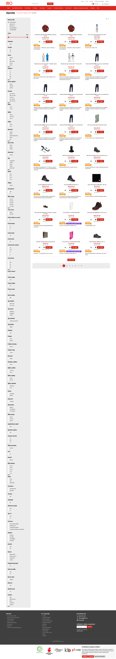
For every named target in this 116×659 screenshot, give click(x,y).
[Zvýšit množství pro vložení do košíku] (44, 41)
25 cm (11, 338)
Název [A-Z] (12, 24)
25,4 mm (11, 418)
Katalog (25, 13)
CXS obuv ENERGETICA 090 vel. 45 (45, 184)
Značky (43, 634)
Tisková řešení (45, 630)
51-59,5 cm (12, 385)
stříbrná (11, 579)
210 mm (11, 448)
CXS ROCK (12, 540)
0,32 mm (11, 200)
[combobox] (107, 19)
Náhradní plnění (45, 629)
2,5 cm (11, 465)
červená (11, 85)
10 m (11, 174)
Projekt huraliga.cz (11, 619)
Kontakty (44, 615)
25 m (11, 175)
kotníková (12, 311)
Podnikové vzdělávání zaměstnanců (14, 627)
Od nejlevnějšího (13, 27)
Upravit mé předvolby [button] (100, 656)
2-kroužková (12, 409)
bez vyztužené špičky (14, 523)
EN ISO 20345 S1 (13, 556)
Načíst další (71, 259)
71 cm (11, 387)
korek (11, 137)
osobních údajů (80, 630)
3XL (10, 76)
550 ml (11, 185)
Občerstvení (68, 8)
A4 (10, 49)
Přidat (49, 41)
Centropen (12, 602)
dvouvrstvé (12, 168)
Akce (98, 8)
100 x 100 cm (12, 93)
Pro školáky (27, 8)
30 (10, 251)
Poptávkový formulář (46, 622)
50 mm (11, 420)
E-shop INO (19, 13)
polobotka (12, 313)
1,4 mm (11, 352)
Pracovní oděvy (10, 620)
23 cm (11, 106)
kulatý (11, 212)
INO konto (44, 625)
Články (107, 1)
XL (10, 72)
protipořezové (13, 525)
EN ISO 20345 (12, 554)
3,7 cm (11, 469)
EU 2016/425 (12, 558)
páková (11, 407)
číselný (11, 162)
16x (10, 432)
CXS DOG (11, 535)
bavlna (11, 132)
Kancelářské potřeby (17, 8)
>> (81, 265)
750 (10, 279)
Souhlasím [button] (85, 656)
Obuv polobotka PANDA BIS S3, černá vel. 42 (97, 212)
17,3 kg (11, 154)
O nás (86, 1)
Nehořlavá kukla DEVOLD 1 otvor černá (71, 155)
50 (10, 241)
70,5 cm (11, 379)
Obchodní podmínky (46, 617)
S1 (10, 438)
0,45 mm (11, 202)
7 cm (11, 473)
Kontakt (91, 1)
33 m (11, 177)
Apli (10, 597)
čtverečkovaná (13, 488)
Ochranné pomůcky (58, 8)
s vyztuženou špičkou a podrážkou (17, 529)
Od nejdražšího (13, 29)
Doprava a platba (45, 619)
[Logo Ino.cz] (9, 3)
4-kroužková (12, 411)
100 (10, 262)
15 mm (11, 417)
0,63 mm (11, 204)
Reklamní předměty (99, 1)
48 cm (11, 372)
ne (10, 193)
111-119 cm (12, 116)
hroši (11, 479)
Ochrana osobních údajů (47, 620)
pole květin (12, 482)
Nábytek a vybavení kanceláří (81, 8)
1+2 (10, 235)
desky (11, 164)
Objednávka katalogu (46, 627)
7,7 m (11, 179)
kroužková (12, 393)
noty (11, 480)
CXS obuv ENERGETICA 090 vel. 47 (71, 184)
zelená (11, 87)
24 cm (11, 108)
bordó (11, 63)
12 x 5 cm (11, 97)
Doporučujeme (13, 22)
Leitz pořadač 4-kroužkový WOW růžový (71, 241)
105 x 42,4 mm (13, 95)
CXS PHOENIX (12, 538)
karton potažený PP (14, 135)
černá (11, 65)
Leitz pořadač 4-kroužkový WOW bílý (71, 212)
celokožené (12, 160)
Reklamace (44, 624)
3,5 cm (11, 467)
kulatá (11, 326)
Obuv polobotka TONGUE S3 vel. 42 (97, 241)
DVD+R (11, 166)
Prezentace (42, 8)
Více (9, 66)
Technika (92, 8)
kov (10, 139)
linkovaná (12, 490)
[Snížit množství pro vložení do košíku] (39, 41)
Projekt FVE (9, 625)
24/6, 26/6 (12, 305)
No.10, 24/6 (12, 303)
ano (10, 44)
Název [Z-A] (12, 26)
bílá (10, 59)
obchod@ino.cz (83, 618)
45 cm (11, 378)
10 (10, 74)
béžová (11, 57)
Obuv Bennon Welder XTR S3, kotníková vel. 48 (97, 155)
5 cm (11, 471)
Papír (8, 8)
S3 (10, 442)
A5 (10, 51)
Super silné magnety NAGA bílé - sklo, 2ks (97, 184)
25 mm (11, 346)
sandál (11, 315)
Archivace (35, 8)
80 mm (11, 340)
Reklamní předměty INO (12, 622)
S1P (10, 440)
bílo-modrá (12, 61)
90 (10, 285)
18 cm (11, 126)
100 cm (11, 114)
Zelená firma (9, 624)
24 (10, 227)
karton (11, 133)
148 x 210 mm (12, 101)
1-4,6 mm (12, 206)
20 (10, 264)
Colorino (11, 604)
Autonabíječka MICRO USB (45, 155)
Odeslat (90, 626)
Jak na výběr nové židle (11, 615)
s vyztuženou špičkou (14, 527)
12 (10, 226)
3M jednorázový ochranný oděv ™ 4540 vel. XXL (71, 63)
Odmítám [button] (91, 656)
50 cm (11, 364)
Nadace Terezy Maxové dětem (13, 617)
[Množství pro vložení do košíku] (41, 41)
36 (10, 78)
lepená (11, 395)
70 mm (11, 118)
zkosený (11, 214)
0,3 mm (11, 199)
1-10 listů (11, 401)
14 (10, 220)
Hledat (50, 3)
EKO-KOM (44, 635)
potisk (11, 147)
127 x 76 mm (12, 99)
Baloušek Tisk (13, 599)
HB (10, 496)
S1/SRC (11, 559)
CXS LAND (12, 537)
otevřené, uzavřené (14, 320)
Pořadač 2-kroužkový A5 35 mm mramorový (45, 241)
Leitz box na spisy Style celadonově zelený (97, 124)
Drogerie (49, 8)
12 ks (11, 249)
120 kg (11, 358)
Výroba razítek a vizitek (47, 632)
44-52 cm (12, 370)
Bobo (11, 601)
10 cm (11, 124)
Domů (82, 1)
